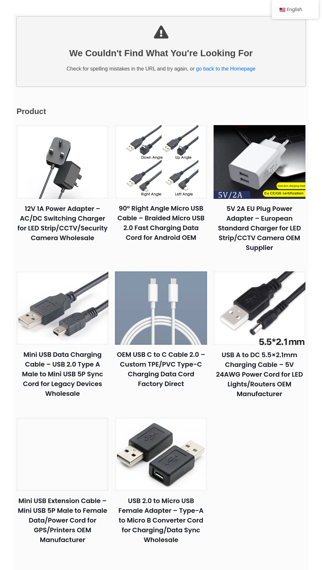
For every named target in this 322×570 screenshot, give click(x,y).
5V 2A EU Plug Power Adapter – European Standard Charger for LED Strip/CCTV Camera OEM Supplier (257, 229)
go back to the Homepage (225, 71)
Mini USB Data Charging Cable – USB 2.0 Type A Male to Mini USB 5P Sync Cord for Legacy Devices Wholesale (64, 374)
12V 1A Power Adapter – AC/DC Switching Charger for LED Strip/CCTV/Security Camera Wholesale (64, 229)
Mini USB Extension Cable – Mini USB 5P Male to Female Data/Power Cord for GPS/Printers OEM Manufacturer (64, 519)
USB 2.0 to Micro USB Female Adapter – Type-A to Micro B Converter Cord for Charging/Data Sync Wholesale (161, 519)
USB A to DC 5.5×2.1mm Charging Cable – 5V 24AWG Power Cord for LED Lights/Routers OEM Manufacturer (257, 374)
